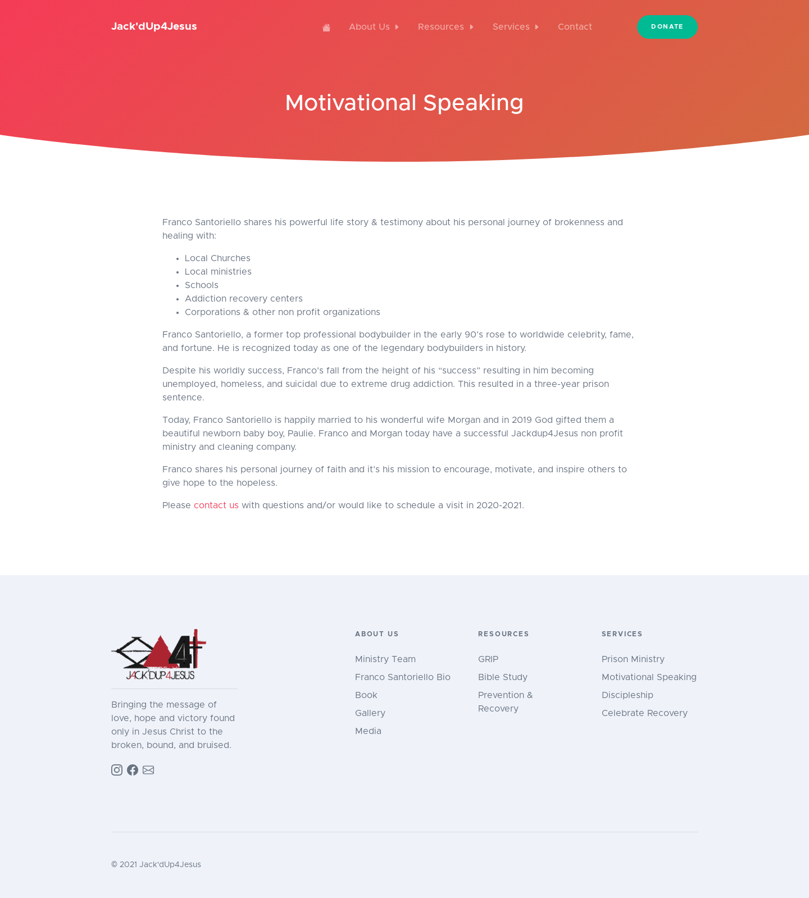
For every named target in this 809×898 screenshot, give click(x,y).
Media (368, 731)
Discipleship (627, 695)
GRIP (488, 659)
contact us (216, 505)
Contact (575, 26)
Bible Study (503, 677)
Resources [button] (446, 26)
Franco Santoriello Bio (403, 677)
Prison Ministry (633, 659)
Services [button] (516, 26)
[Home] (326, 27)
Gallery (370, 713)
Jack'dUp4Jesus (154, 26)
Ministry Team (385, 659)
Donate (667, 27)
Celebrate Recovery (645, 713)
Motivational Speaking (649, 677)
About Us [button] (374, 26)
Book (366, 695)
